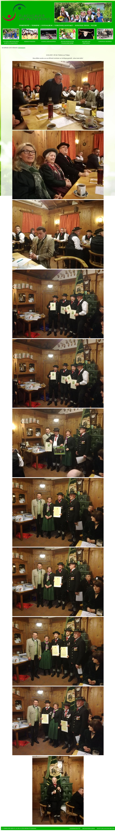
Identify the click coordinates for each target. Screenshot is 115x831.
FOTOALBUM (21, 48)
